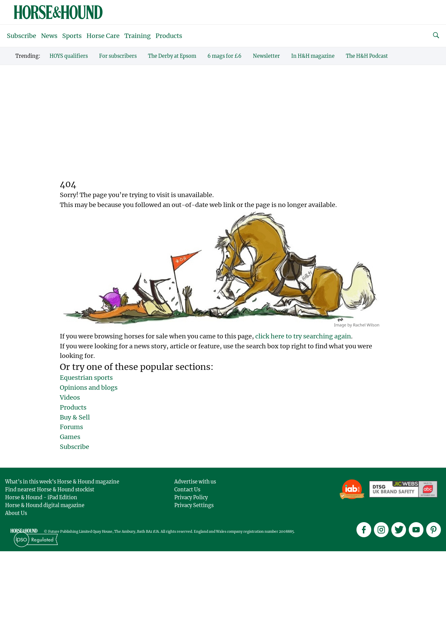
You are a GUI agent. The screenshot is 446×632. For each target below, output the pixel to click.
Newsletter (266, 56)
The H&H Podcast (367, 56)
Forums (71, 427)
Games (70, 437)
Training (137, 36)
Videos (70, 397)
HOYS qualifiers (69, 56)
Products (169, 36)
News (49, 36)
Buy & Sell (75, 417)
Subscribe (21, 36)
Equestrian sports (86, 378)
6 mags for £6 (224, 56)
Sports (72, 36)
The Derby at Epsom (172, 56)
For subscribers (118, 56)
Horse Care (103, 36)
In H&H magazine (313, 56)
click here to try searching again (303, 336)
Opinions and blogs (89, 387)
